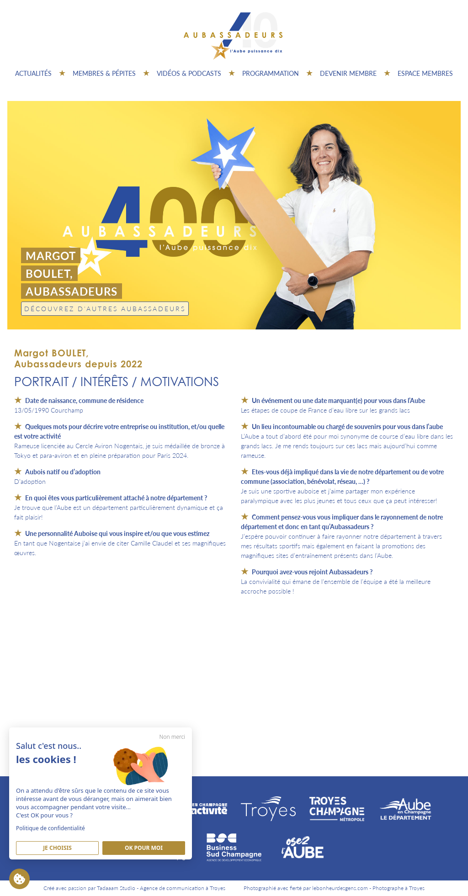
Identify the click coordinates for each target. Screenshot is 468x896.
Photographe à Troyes (398, 888)
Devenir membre (348, 73)
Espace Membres (425, 73)
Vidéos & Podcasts (189, 73)
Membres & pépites (104, 73)
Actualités (33, 73)
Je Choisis (57, 848)
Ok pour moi (144, 848)
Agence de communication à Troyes (182, 888)
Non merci (172, 737)
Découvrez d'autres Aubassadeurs (105, 308)
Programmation (270, 73)
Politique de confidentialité (50, 828)
